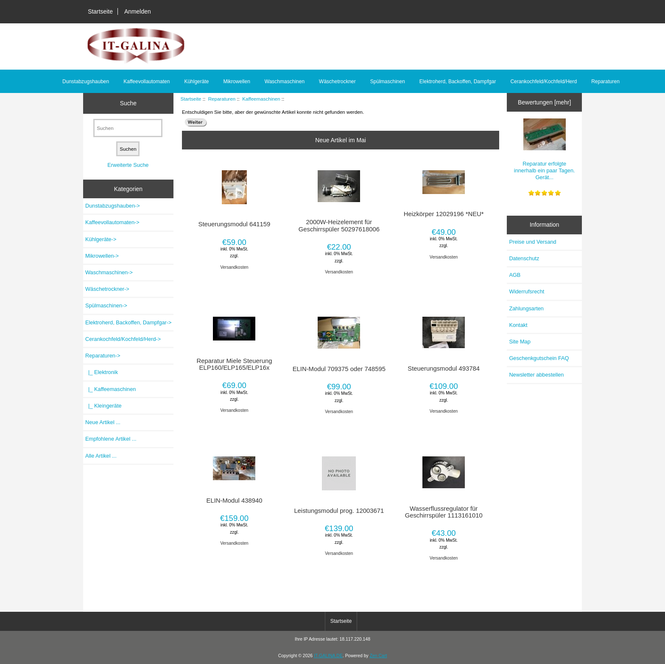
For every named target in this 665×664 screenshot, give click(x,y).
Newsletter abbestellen (536, 374)
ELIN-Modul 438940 (235, 500)
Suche (128, 103)
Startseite (100, 11)
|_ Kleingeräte (103, 405)
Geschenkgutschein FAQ (539, 358)
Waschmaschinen (285, 81)
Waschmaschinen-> (109, 272)
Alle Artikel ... (101, 456)
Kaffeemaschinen (261, 98)
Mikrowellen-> (102, 256)
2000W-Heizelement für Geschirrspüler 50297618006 (339, 225)
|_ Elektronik (101, 372)
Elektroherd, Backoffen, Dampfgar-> (128, 322)
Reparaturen (221, 98)
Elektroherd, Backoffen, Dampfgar (457, 81)
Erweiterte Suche (127, 165)
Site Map (519, 341)
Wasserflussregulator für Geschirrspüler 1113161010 (444, 512)
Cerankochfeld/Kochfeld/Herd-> (123, 339)
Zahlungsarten (526, 308)
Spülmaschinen (387, 81)
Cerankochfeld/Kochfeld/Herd (543, 81)
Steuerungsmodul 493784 (444, 368)
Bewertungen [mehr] (544, 102)
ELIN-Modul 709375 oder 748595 (339, 369)
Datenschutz (524, 258)
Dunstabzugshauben (85, 81)
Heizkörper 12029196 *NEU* (444, 214)
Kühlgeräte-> (100, 239)
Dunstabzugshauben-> (112, 206)
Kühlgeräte (196, 81)
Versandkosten (234, 267)
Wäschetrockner (337, 81)
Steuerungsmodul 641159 (234, 224)
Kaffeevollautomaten (146, 81)
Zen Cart (378, 655)
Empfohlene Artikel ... (110, 439)
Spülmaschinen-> (106, 305)
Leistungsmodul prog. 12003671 (339, 510)
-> (102, 355)
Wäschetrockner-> (107, 289)
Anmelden (137, 11)
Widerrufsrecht (526, 291)
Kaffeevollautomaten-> (112, 222)
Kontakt (518, 325)
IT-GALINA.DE (328, 655)
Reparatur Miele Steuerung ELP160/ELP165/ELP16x (234, 364)
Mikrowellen (236, 81)
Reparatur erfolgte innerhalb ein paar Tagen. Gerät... (544, 149)
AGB (514, 275)
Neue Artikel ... (102, 422)
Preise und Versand (532, 242)
